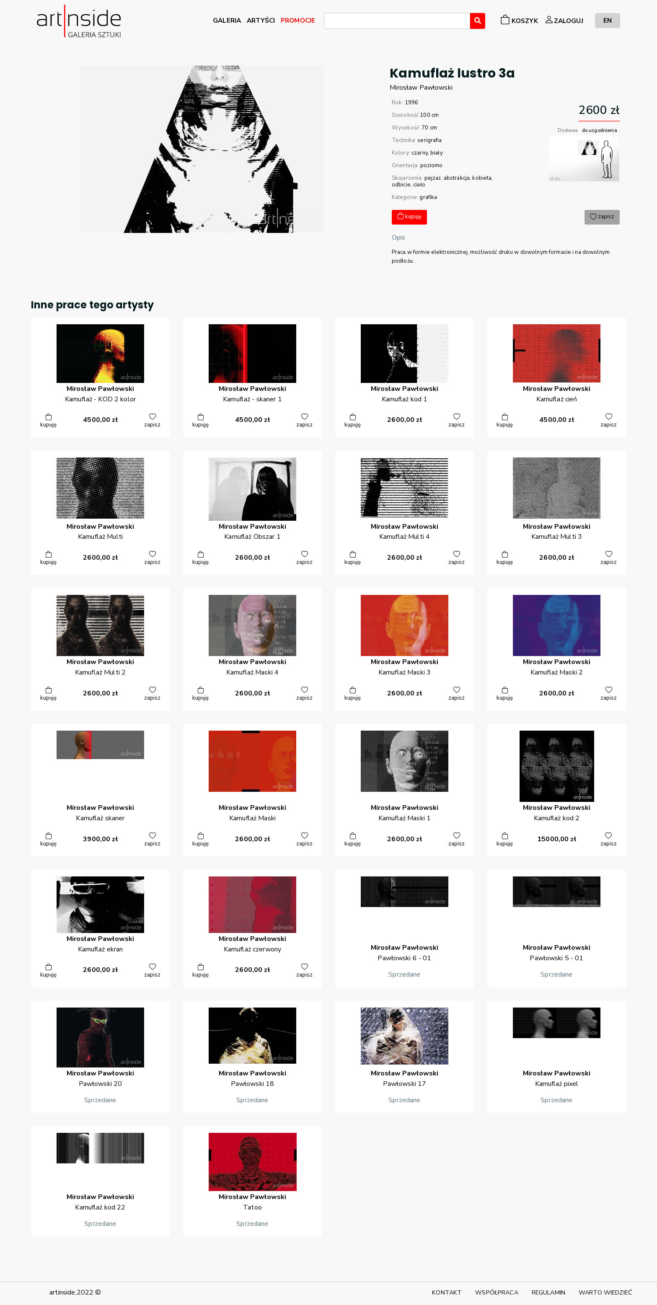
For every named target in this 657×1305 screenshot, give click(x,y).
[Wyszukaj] (477, 21)
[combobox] (397, 21)
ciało (419, 185)
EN (607, 20)
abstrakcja (457, 178)
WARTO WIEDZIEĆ (605, 1292)
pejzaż (432, 178)
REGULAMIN (548, 1292)
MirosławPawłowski (421, 87)
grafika (428, 197)
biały (436, 153)
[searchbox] (328, 22)
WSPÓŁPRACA (496, 1292)
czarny (419, 153)
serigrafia (429, 140)
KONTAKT (447, 1292)
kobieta (481, 178)
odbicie (401, 185)
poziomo (431, 165)
